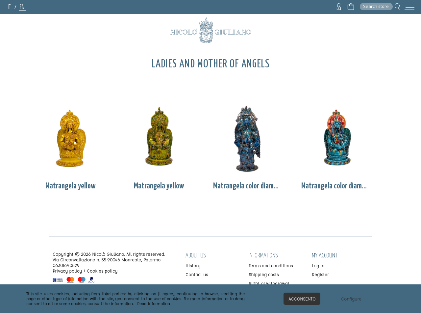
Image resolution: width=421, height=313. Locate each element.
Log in (318, 265)
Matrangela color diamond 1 (247, 186)
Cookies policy (102, 271)
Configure (351, 298)
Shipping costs (264, 274)
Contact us (197, 274)
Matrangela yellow (70, 186)
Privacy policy (67, 271)
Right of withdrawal (269, 283)
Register (320, 274)
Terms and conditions (271, 265)
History (193, 265)
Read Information (153, 303)
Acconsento (301, 298)
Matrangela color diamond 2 (335, 186)
